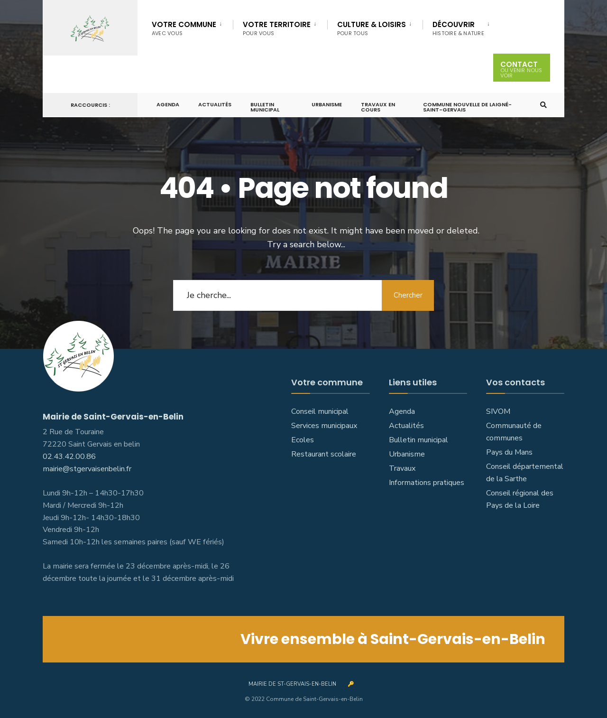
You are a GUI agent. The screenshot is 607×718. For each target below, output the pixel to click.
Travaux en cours (378, 107)
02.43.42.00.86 (69, 456)
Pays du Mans (509, 452)
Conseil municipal (320, 411)
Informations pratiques (426, 482)
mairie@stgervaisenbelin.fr (87, 469)
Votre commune (184, 28)
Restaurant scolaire (323, 454)
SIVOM (498, 411)
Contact (521, 68)
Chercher (408, 295)
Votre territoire (277, 28)
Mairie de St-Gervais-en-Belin (292, 684)
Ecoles (302, 440)
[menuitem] (192, 27)
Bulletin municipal (264, 107)
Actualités (214, 104)
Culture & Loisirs (371, 28)
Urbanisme (327, 104)
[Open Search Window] (543, 105)
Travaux (402, 468)
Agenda (167, 104)
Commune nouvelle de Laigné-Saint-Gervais (467, 107)
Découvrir (458, 28)
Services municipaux (324, 425)
